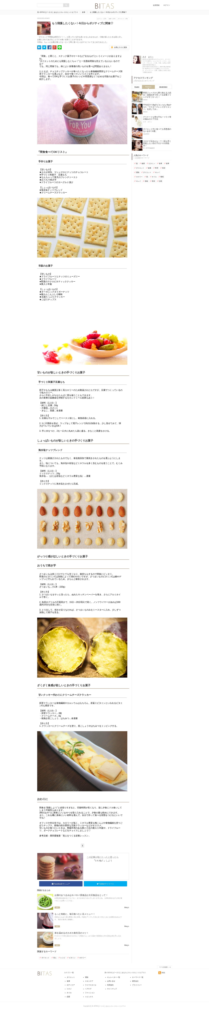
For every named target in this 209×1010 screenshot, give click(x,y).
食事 (83, 12)
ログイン (166, 5)
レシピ (62, 958)
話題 (160, 181)
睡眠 (162, 177)
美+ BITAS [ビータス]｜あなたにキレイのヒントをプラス (57, 12)
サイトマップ (112, 989)
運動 (137, 172)
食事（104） (112, 18)
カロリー (82, 958)
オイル (154, 177)
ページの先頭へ (163, 967)
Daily (136, 87)
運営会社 (135, 981)
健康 (143, 163)
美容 (163, 168)
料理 (156, 168)
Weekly (148, 87)
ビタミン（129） (102, 18)
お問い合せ (111, 981)
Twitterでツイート (105, 884)
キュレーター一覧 (113, 977)
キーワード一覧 (137, 977)
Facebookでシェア (61, 884)
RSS (161, 973)
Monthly (163, 87)
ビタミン (72, 958)
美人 (55, 958)
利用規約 (110, 985)
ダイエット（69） (123, 18)
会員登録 (156, 5)
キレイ (157, 172)
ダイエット (45, 958)
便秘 (146, 181)
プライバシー (137, 985)
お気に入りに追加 (120, 47)
